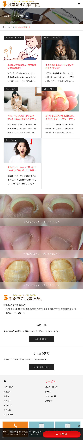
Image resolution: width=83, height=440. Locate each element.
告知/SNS (8, 405)
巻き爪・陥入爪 (51, 387)
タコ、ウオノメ (11, 89)
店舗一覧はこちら (41, 339)
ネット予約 (8, 414)
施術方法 (7, 392)
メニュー (7, 401)
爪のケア (48, 401)
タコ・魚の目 (50, 396)
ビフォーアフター (49, 89)
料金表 (6, 396)
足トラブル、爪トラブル (14, 38)
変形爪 (48, 392)
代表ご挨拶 (8, 387)
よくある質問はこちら (41, 367)
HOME (5, 381)
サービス (50, 381)
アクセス (7, 410)
